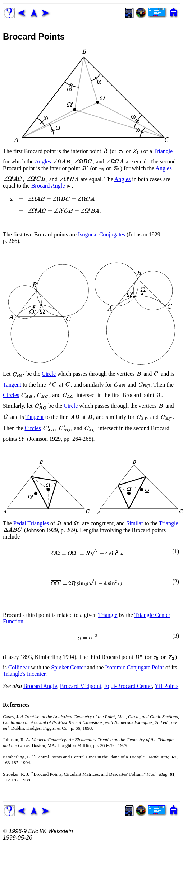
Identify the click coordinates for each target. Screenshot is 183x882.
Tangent (12, 385)
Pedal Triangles (31, 523)
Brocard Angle (48, 186)
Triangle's (14, 674)
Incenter (36, 674)
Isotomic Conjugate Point (134, 667)
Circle (49, 374)
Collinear (19, 667)
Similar (134, 523)
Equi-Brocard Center (128, 686)
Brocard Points (34, 36)
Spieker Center (68, 667)
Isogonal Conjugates (101, 234)
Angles (43, 161)
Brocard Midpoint (80, 686)
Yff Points (166, 686)
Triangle (163, 151)
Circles (11, 395)
